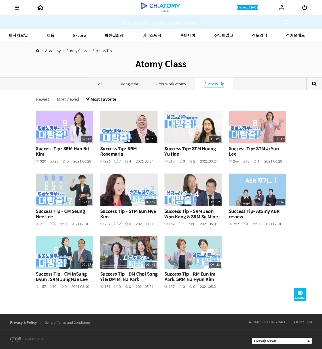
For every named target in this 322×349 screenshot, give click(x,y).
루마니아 (187, 35)
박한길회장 (114, 35)
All (100, 84)
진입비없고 (223, 35)
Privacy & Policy (23, 322)
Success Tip (102, 51)
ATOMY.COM (302, 321)
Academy (53, 51)
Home (37, 50)
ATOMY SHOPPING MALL (267, 321)
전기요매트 (295, 35)
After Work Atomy (171, 84)
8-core (79, 35)
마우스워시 (151, 35)
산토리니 (259, 35)
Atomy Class (76, 51)
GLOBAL (300, 294)
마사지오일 (18, 35)
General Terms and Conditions (67, 322)
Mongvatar (129, 84)
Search (314, 83)
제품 (50, 35)
